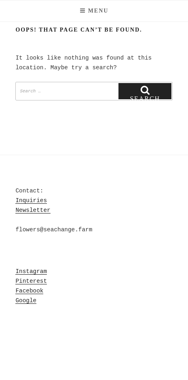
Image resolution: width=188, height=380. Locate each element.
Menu (94, 11)
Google (25, 300)
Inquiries (31, 200)
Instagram (31, 271)
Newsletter (32, 210)
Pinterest (31, 281)
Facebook (29, 291)
